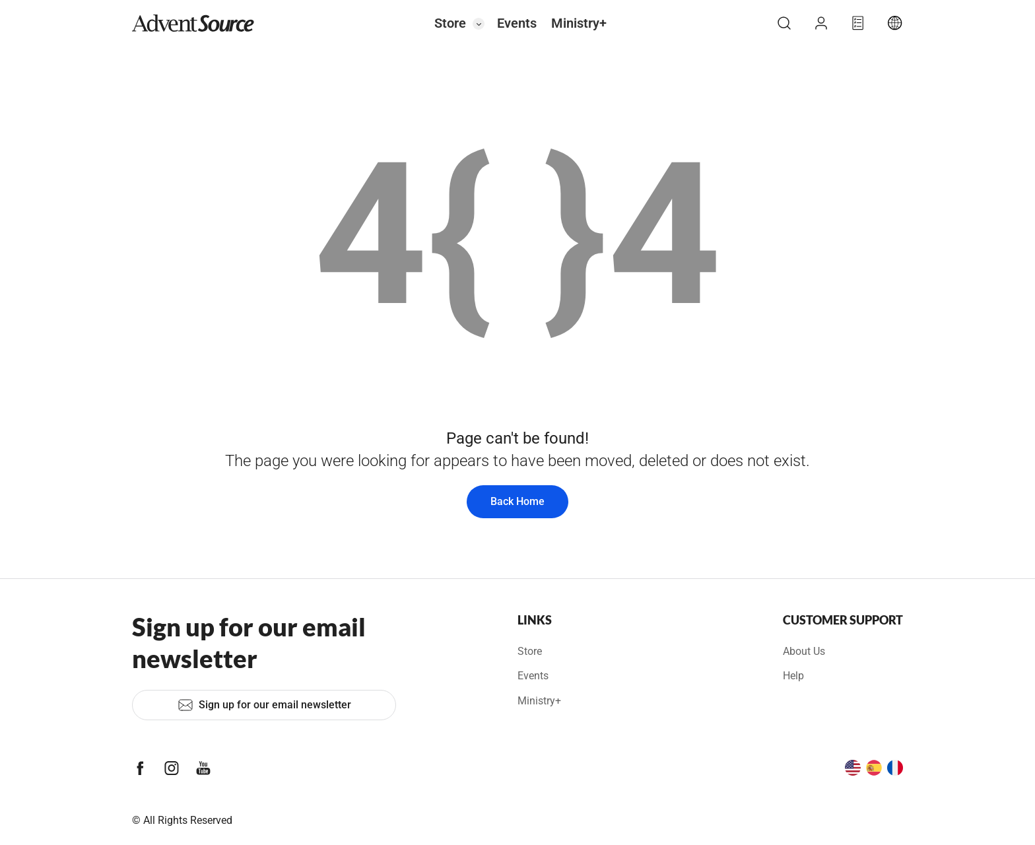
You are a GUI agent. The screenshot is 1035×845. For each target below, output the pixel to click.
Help (793, 675)
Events (517, 23)
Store (450, 23)
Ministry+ (579, 23)
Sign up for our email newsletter (264, 705)
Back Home (517, 501)
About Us (804, 651)
